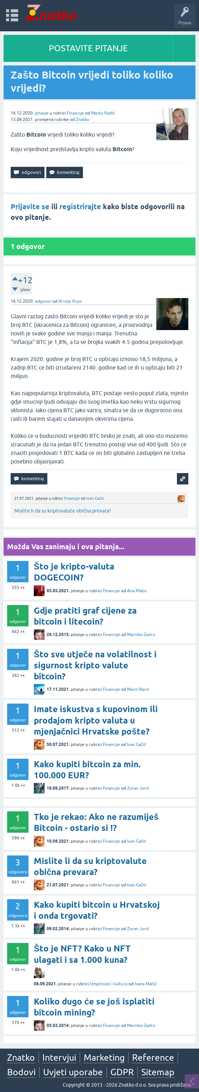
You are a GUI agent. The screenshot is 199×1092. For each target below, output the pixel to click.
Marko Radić (103, 113)
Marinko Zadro (141, 634)
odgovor (43, 301)
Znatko (82, 119)
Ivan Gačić (95, 498)
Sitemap (157, 1072)
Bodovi (21, 1072)
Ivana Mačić (146, 983)
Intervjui (59, 1057)
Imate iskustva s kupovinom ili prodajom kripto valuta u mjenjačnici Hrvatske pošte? (96, 720)
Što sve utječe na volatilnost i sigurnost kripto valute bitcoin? (95, 665)
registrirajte (80, 206)
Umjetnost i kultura (108, 983)
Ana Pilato (137, 590)
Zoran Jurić (138, 788)
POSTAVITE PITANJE (88, 48)
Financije (75, 113)
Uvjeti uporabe (73, 1072)
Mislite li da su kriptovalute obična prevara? (62, 511)
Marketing (104, 1057)
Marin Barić (138, 689)
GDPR (122, 1072)
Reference (153, 1057)
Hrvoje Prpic (70, 301)
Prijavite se (30, 206)
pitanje (41, 113)
